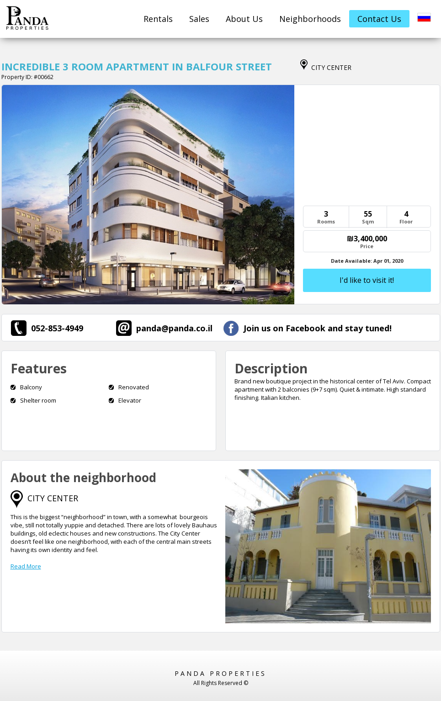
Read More (26, 566)
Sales (199, 18)
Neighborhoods (310, 18)
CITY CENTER (52, 498)
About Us (244, 18)
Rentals (158, 18)
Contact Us (379, 18)
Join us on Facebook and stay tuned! (307, 328)
